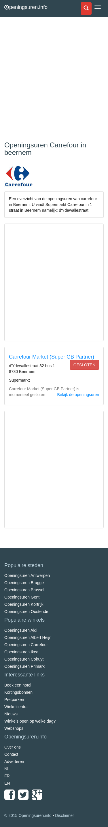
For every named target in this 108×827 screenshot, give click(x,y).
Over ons (12, 747)
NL (7, 768)
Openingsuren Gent (21, 597)
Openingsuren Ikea (21, 652)
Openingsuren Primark (24, 666)
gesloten (84, 365)
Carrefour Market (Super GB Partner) (51, 357)
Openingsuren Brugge (24, 582)
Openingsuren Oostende (26, 611)
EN (7, 783)
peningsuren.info (26, 7)
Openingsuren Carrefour (26, 644)
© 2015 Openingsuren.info (28, 815)
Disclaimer (64, 815)
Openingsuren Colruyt (23, 659)
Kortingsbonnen (18, 692)
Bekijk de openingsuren (78, 394)
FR (7, 776)
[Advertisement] (54, 80)
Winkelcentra (16, 706)
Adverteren (14, 761)
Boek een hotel (17, 685)
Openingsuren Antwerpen (27, 575)
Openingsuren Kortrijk (23, 604)
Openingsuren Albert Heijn (27, 637)
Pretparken (14, 699)
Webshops (13, 728)
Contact (11, 754)
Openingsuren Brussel (24, 590)
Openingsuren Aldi (20, 630)
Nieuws (11, 714)
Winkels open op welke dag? (30, 721)
